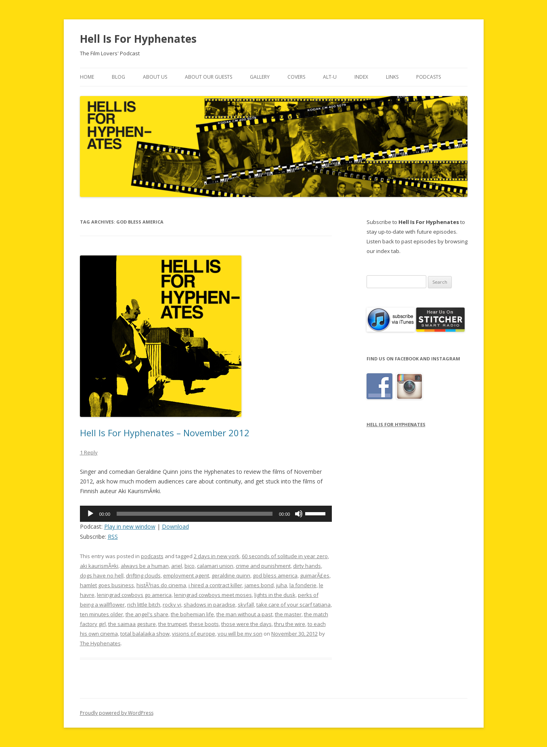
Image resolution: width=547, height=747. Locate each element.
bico (189, 565)
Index (361, 76)
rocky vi (172, 604)
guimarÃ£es (314, 575)
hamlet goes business (107, 585)
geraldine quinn (231, 575)
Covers (296, 76)
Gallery (260, 76)
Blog (118, 76)
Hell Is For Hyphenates (138, 38)
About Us (155, 76)
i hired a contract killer (215, 585)
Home (87, 76)
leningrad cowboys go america (134, 594)
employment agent (186, 575)
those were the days (246, 624)
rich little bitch (143, 604)
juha (281, 585)
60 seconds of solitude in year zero (285, 556)
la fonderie (302, 585)
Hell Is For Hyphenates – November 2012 (164, 433)
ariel (176, 565)
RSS (113, 536)
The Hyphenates (100, 643)
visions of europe (193, 633)
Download (175, 526)
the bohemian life (192, 614)
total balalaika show (145, 633)
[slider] (194, 514)
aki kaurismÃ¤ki (99, 565)
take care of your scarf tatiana (293, 604)
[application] (206, 514)
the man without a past (244, 614)
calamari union (215, 565)
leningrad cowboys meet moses (213, 594)
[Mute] (299, 514)
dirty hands (307, 565)
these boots (204, 624)
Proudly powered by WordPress (116, 712)
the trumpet (172, 624)
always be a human (145, 565)
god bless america (275, 575)
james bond (259, 585)
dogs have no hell (102, 575)
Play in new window (129, 526)
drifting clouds (143, 575)
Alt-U (330, 76)
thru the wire (289, 624)
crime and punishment (263, 565)
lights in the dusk (275, 594)
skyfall (246, 604)
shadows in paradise (209, 604)
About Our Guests (208, 76)
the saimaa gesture (132, 624)
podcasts (152, 556)
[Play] (90, 514)
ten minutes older (101, 614)
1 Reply (89, 452)
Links (392, 76)
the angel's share (147, 614)
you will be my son (240, 633)
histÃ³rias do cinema (161, 585)
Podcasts (428, 76)
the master (288, 614)
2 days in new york (216, 556)
